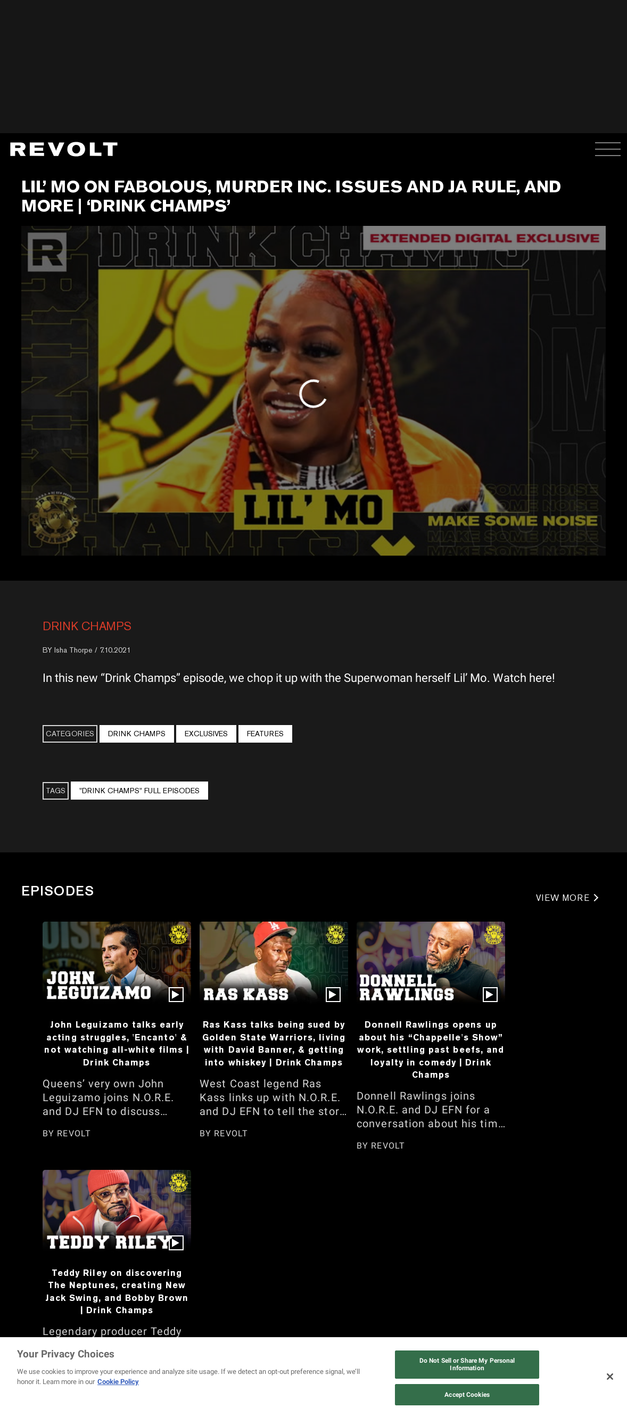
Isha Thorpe (73, 650)
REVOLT (74, 1133)
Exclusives (206, 733)
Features (265, 733)
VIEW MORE (563, 898)
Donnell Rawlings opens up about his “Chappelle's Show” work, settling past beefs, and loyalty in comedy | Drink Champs (430, 1049)
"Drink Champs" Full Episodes (139, 790)
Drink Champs (87, 626)
